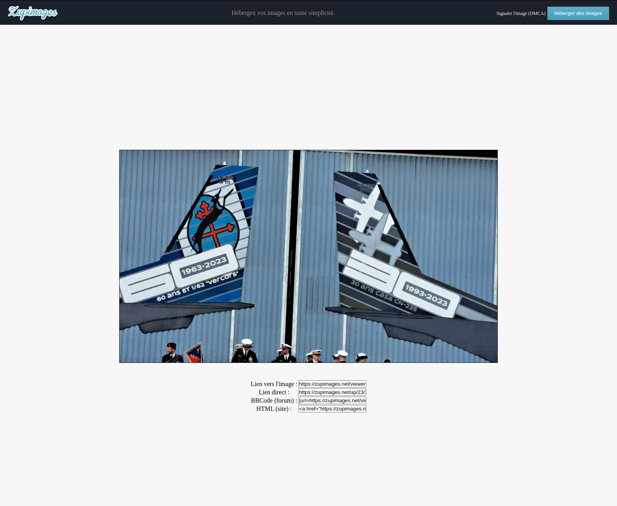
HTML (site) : (274, 408)
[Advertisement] (308, 88)
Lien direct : (274, 392)
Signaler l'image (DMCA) (521, 13)
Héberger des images (578, 13)
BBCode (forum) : (274, 400)
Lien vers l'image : (274, 384)
